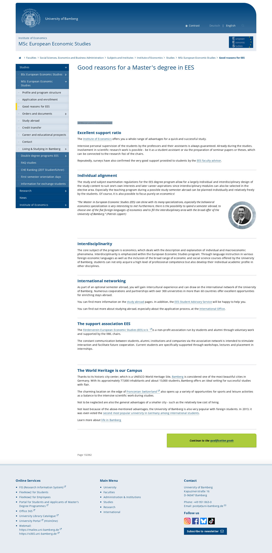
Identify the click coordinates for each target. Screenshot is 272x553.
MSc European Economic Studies (55, 43)
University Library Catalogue (37, 516)
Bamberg (177, 376)
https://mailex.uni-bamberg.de (39, 530)
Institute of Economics (33, 38)
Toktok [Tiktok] (211, 521)
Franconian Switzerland (142, 391)
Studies (170, 57)
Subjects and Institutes (120, 57)
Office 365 (25, 511)
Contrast (194, 25)
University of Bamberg (50, 20)
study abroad (135, 302)
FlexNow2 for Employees (35, 497)
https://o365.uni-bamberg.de (38, 533)
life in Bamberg (111, 420)
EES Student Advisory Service (193, 302)
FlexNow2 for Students (33, 492)
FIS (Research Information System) (41, 487)
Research (109, 507)
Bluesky (203, 521)
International (112, 512)
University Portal (29, 521)
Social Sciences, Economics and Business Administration (72, 57)
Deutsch (214, 25)
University (110, 487)
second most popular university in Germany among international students (151, 413)
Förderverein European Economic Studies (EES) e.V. (116, 330)
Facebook (195, 521)
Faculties (31, 57)
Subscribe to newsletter (203, 531)
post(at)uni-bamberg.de (208, 506)
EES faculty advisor (209, 160)
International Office (212, 308)
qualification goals (222, 440)
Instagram (187, 521)
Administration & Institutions (122, 497)
